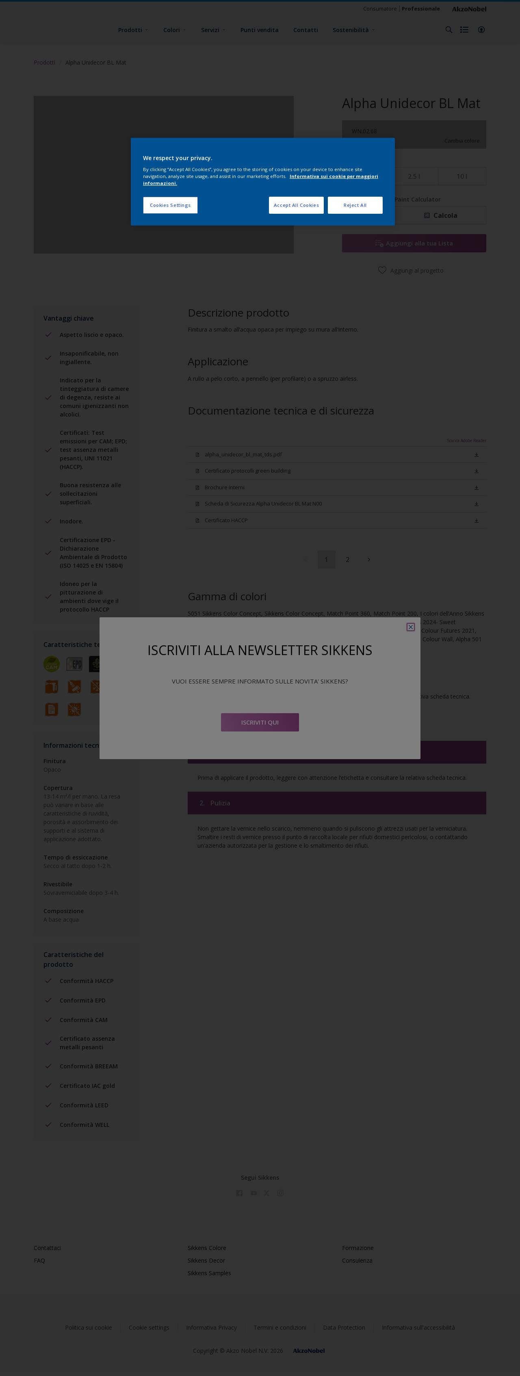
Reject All (355, 205)
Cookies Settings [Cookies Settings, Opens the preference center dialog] (170, 205)
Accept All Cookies (296, 205)
